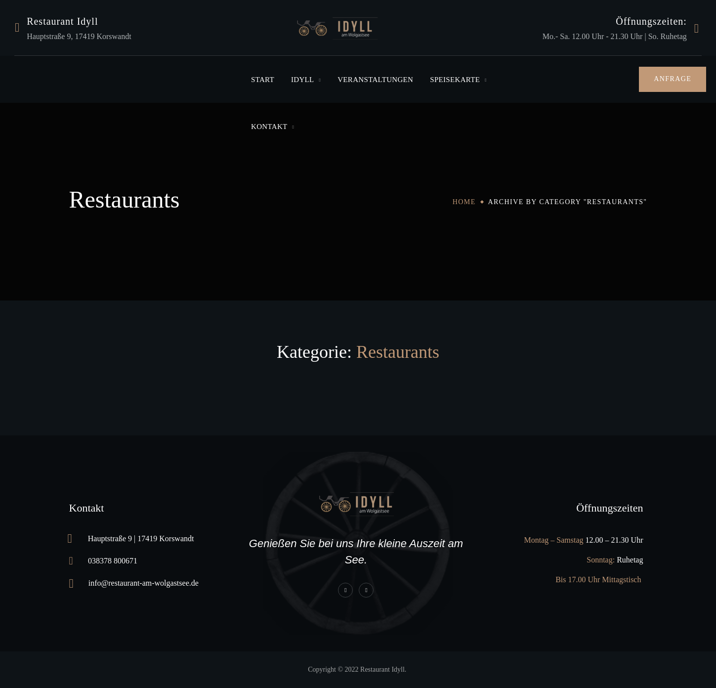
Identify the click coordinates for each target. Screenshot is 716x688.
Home (464, 202)
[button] (672, 79)
